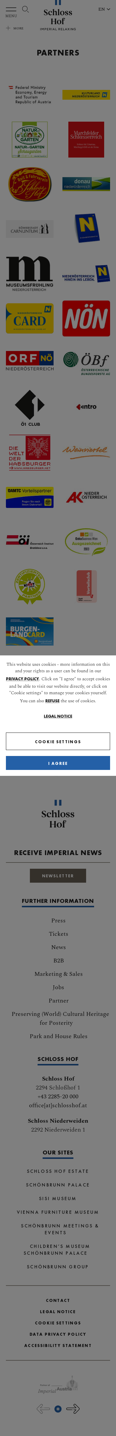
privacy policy (22, 679)
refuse (52, 700)
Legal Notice (58, 716)
